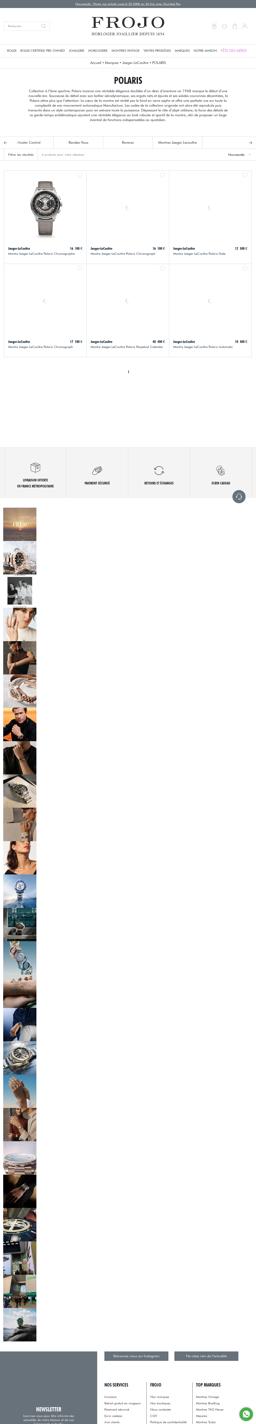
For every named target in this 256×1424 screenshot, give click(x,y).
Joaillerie (76, 51)
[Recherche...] (21, 26)
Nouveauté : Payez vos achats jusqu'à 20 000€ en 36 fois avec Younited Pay (128, 4)
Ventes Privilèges (157, 51)
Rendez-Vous (78, 142)
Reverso (128, 142)
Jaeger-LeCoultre (135, 63)
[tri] (239, 155)
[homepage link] (128, 26)
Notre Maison (205, 51)
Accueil (95, 63)
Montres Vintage (126, 51)
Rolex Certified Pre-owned (42, 51)
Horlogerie (98, 51)
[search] (44, 26)
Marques (182, 51)
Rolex (11, 51)
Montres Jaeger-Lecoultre (177, 142)
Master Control (28, 142)
